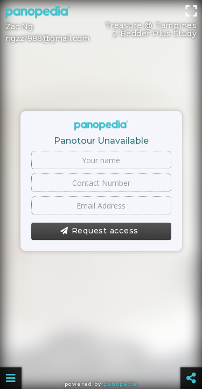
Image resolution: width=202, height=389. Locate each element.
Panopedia (120, 383)
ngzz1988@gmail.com (47, 38)
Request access (99, 231)
